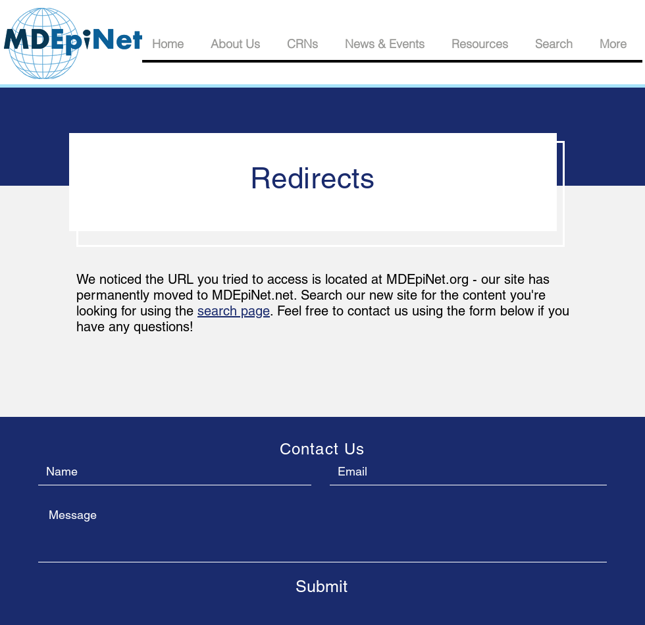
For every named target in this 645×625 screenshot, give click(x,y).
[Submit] (321, 586)
